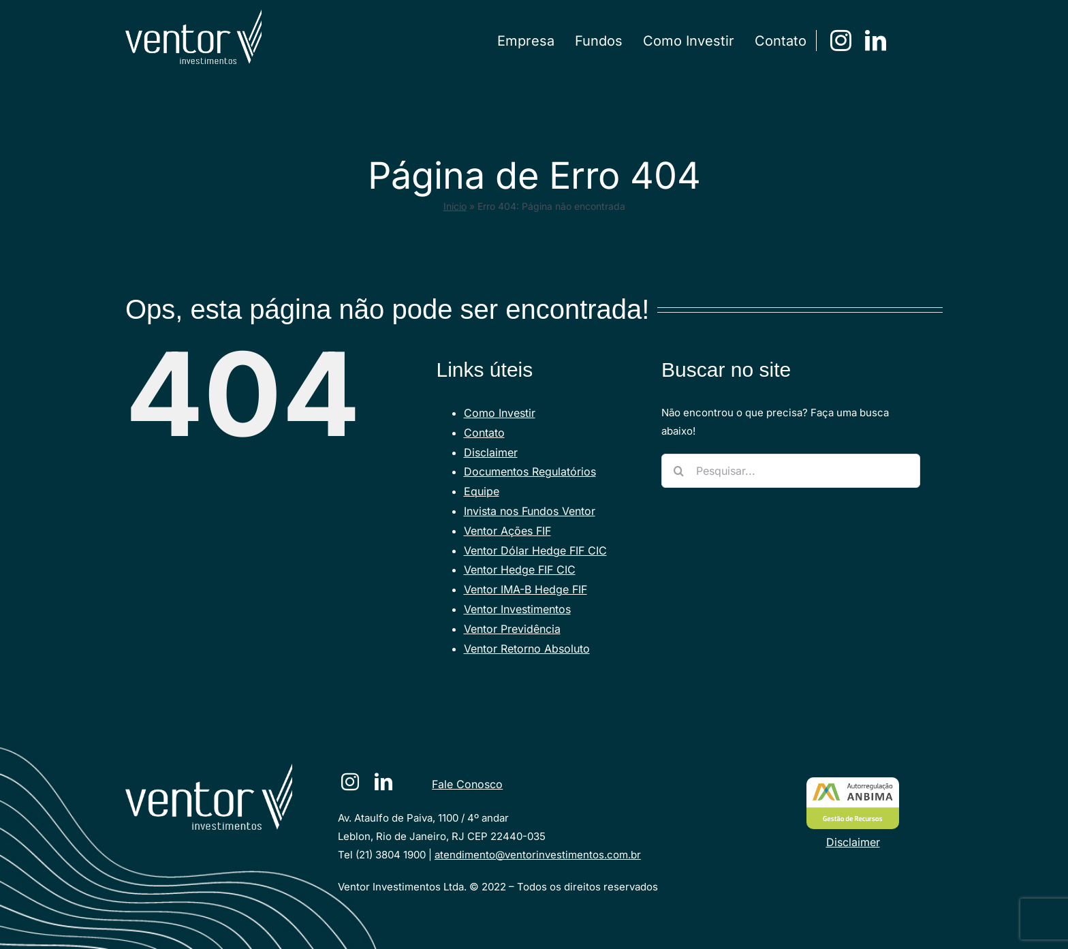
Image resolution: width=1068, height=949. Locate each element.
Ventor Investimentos (517, 609)
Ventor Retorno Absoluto (527, 648)
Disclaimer (491, 452)
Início (455, 206)
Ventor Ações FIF (507, 531)
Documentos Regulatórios (530, 471)
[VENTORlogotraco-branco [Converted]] (208, 768)
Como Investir (499, 413)
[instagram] (840, 40)
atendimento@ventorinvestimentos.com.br (538, 854)
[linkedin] (875, 40)
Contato (484, 432)
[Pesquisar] (678, 471)
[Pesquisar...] (790, 471)
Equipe (481, 491)
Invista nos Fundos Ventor (529, 511)
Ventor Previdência (512, 629)
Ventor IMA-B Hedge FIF (525, 589)
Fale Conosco (467, 784)
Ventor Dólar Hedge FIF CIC (535, 550)
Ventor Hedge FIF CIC (520, 569)
